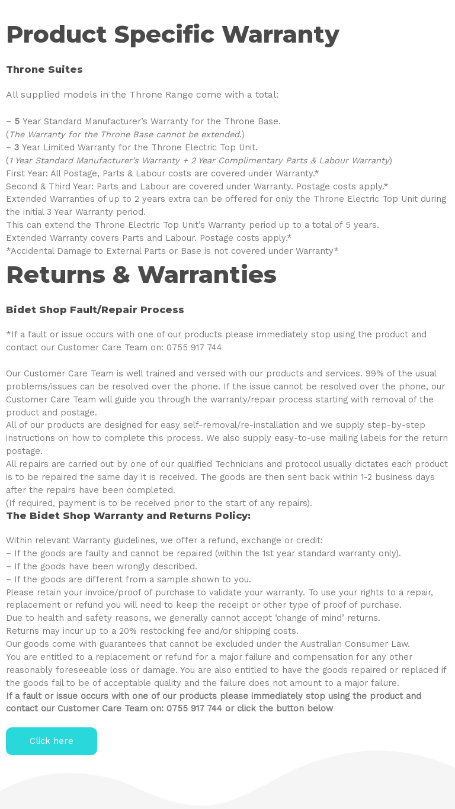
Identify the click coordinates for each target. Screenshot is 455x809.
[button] (51, 741)
